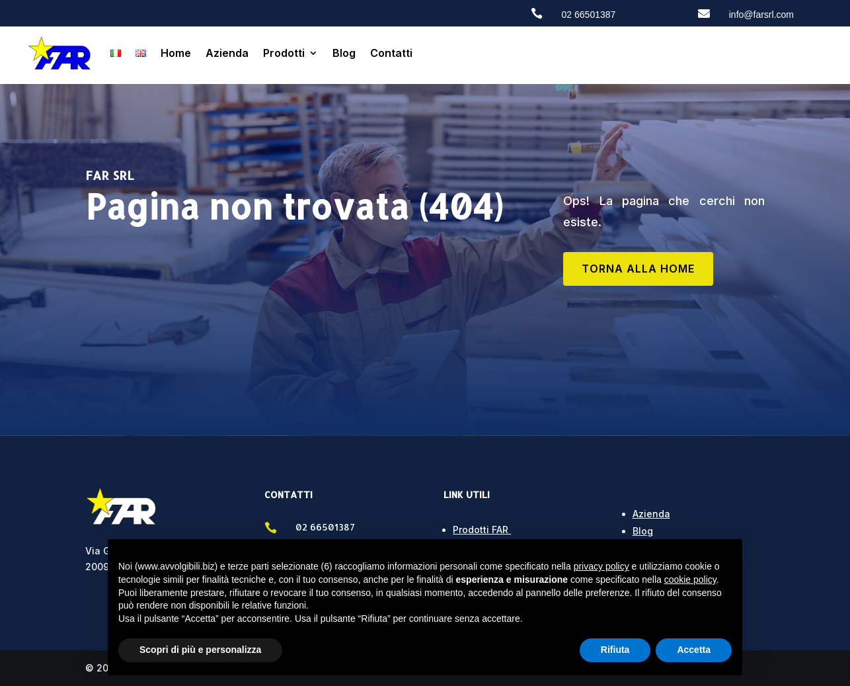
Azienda (227, 53)
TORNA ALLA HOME (638, 268)
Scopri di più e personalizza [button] (200, 649)
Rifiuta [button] (615, 649)
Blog (344, 53)
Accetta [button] (694, 649)
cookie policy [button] (690, 579)
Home (176, 53)
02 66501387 (589, 14)
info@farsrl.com (761, 14)
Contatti (391, 53)
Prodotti (284, 53)
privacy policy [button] (601, 566)
